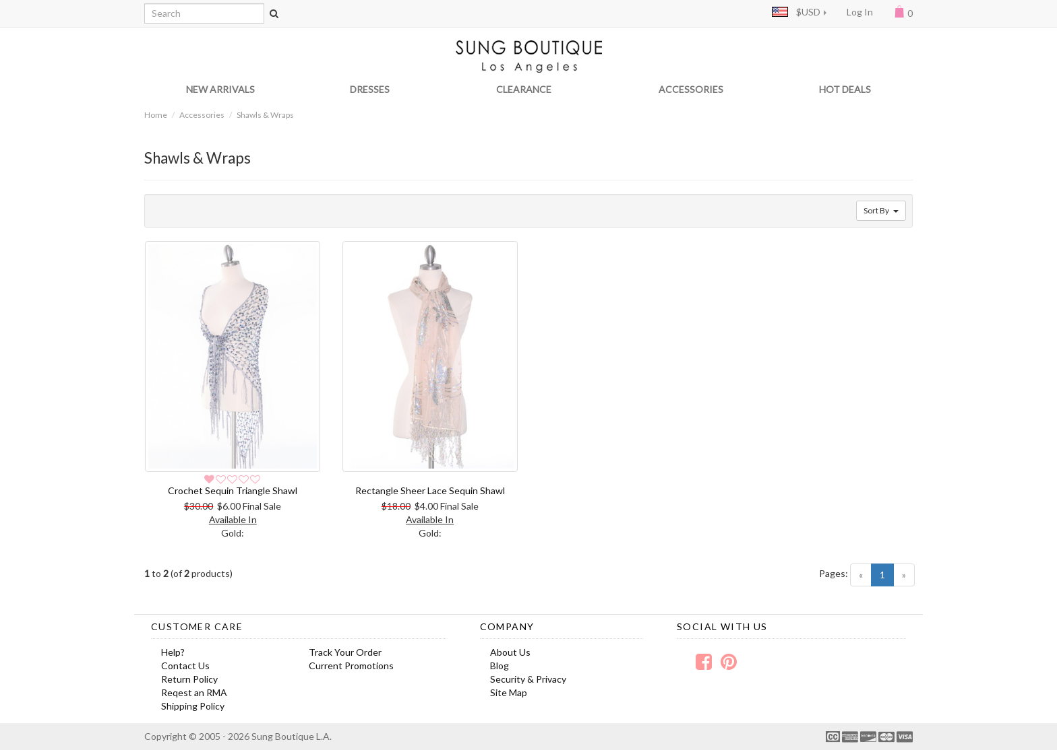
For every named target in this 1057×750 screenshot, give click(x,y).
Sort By (881, 210)
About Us (510, 652)
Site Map (508, 692)
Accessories (201, 115)
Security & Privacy (528, 679)
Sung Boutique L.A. (291, 736)
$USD (796, 12)
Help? (173, 652)
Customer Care (197, 626)
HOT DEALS (845, 89)
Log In (860, 12)
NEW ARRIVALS (220, 89)
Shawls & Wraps (265, 115)
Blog (499, 665)
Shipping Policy (192, 706)
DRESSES (370, 89)
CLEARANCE (523, 89)
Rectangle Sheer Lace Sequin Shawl (430, 490)
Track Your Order (345, 652)
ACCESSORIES (691, 89)
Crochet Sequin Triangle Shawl (232, 490)
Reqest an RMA (194, 692)
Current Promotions (351, 665)
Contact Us (185, 665)
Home (155, 115)
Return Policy (189, 679)
